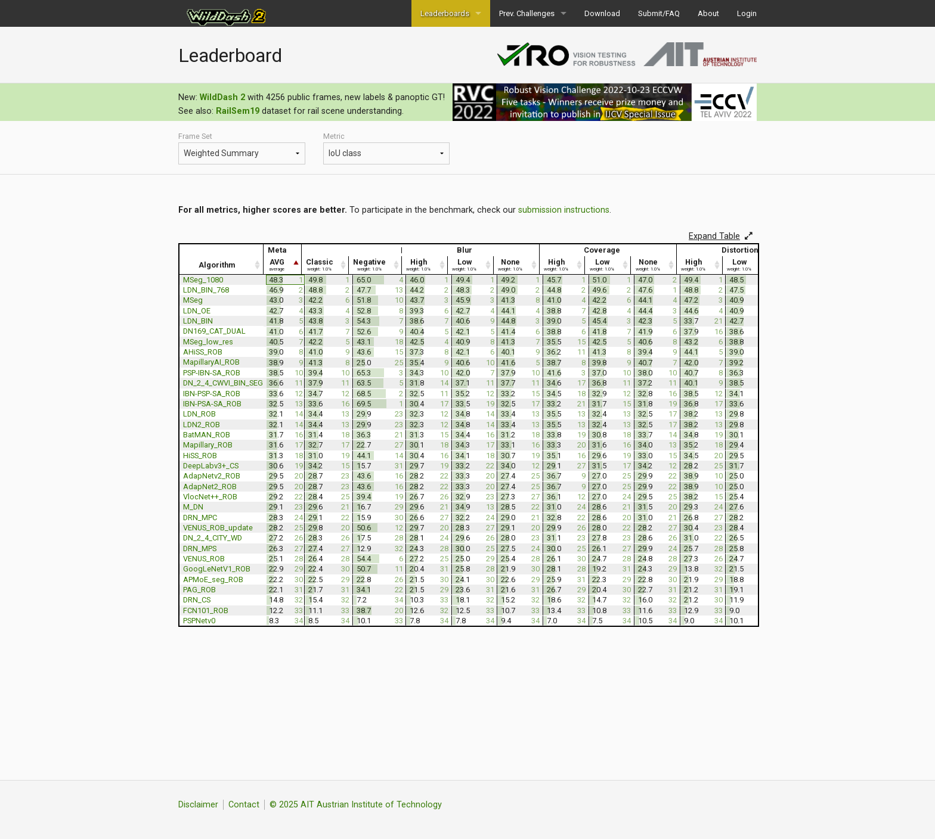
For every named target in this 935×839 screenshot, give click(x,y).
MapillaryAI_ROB (211, 362)
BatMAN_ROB (206, 434)
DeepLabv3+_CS (211, 465)
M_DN (193, 506)
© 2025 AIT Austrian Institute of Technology (356, 805)
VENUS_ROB (204, 558)
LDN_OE (196, 310)
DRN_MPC (200, 517)
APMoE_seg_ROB (213, 579)
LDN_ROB (199, 413)
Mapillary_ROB (208, 444)
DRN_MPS (199, 548)
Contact (243, 805)
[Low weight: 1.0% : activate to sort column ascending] (471, 265)
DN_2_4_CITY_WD (212, 537)
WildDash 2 (222, 97)
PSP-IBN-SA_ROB (211, 372)
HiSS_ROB (200, 455)
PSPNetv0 (199, 620)
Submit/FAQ (659, 13)
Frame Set (241, 148)
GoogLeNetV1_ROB (216, 568)
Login (747, 13)
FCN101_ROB (205, 610)
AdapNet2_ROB (210, 486)
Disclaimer (198, 805)
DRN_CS (196, 599)
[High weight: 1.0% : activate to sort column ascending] (425, 265)
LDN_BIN (198, 320)
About (708, 13)
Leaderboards (444, 13)
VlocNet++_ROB (210, 496)
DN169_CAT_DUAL (214, 331)
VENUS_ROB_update (218, 527)
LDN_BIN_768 (206, 289)
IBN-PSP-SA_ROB (211, 393)
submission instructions (563, 210)
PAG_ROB (199, 589)
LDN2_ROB (201, 424)
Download (602, 13)
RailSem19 (237, 111)
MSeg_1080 (203, 279)
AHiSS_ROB (202, 351)
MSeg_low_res (208, 341)
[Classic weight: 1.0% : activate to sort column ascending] (325, 265)
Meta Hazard (241, 153)
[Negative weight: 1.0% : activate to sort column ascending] (375, 265)
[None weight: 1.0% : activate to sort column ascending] (517, 265)
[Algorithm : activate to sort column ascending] (221, 265)
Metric (386, 148)
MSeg (193, 300)
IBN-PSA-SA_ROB (212, 403)
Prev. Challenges (527, 13)
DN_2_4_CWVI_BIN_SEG (223, 382)
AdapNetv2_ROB (211, 475)
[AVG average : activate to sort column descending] (283, 265)
